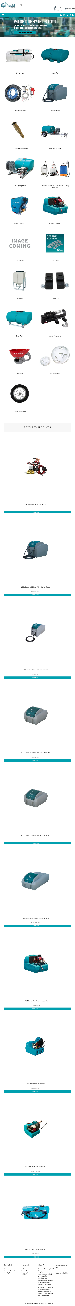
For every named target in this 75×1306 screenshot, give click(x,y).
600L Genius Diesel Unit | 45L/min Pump (36, 917)
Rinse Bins (20, 298)
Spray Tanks (20, 336)
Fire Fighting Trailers (55, 148)
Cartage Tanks (54, 73)
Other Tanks (20, 261)
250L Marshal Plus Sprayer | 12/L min (36, 1000)
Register (59, 10)
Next (72, 29)
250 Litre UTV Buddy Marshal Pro (35, 1165)
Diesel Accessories (20, 110)
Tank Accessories (55, 373)
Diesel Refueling (55, 110)
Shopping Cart (25, 1272)
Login (60, 7)
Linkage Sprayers (19, 223)
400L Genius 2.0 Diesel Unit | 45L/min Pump (35, 835)
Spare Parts (55, 298)
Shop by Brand (8, 1272)
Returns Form (25, 1270)
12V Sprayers (20, 73)
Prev (3, 29)
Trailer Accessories (20, 411)
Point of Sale (55, 261)
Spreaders (20, 373)
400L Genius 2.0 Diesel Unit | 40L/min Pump (35, 752)
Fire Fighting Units (20, 186)
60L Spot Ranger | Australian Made (36, 1248)
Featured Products (9, 1270)
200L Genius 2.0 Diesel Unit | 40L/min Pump (35, 587)
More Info (35, 512)
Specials (6, 1268)
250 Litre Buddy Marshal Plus (35, 1083)
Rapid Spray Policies (61, 1272)
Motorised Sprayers (55, 223)
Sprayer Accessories (55, 336)
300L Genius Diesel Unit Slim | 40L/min (35, 669)
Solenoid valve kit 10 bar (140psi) (35, 504)
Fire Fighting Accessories (20, 148)
